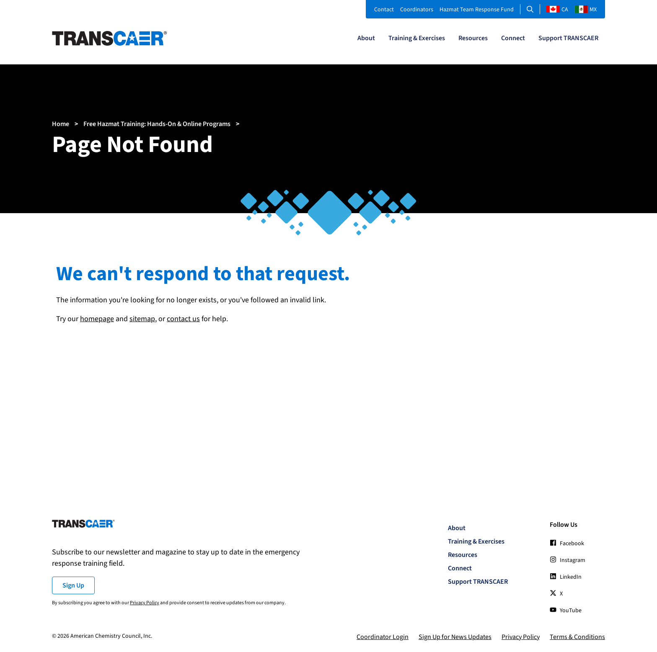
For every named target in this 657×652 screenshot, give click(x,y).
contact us (183, 319)
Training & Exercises (416, 38)
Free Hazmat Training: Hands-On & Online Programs (156, 124)
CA (557, 9)
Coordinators (416, 9)
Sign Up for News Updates (455, 637)
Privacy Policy (144, 602)
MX (585, 9)
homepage (97, 319)
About (366, 38)
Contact (384, 9)
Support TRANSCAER (568, 38)
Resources (473, 38)
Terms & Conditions (577, 637)
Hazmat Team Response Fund (477, 9)
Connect (513, 38)
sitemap (142, 319)
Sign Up (73, 585)
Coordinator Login (383, 637)
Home (60, 124)
